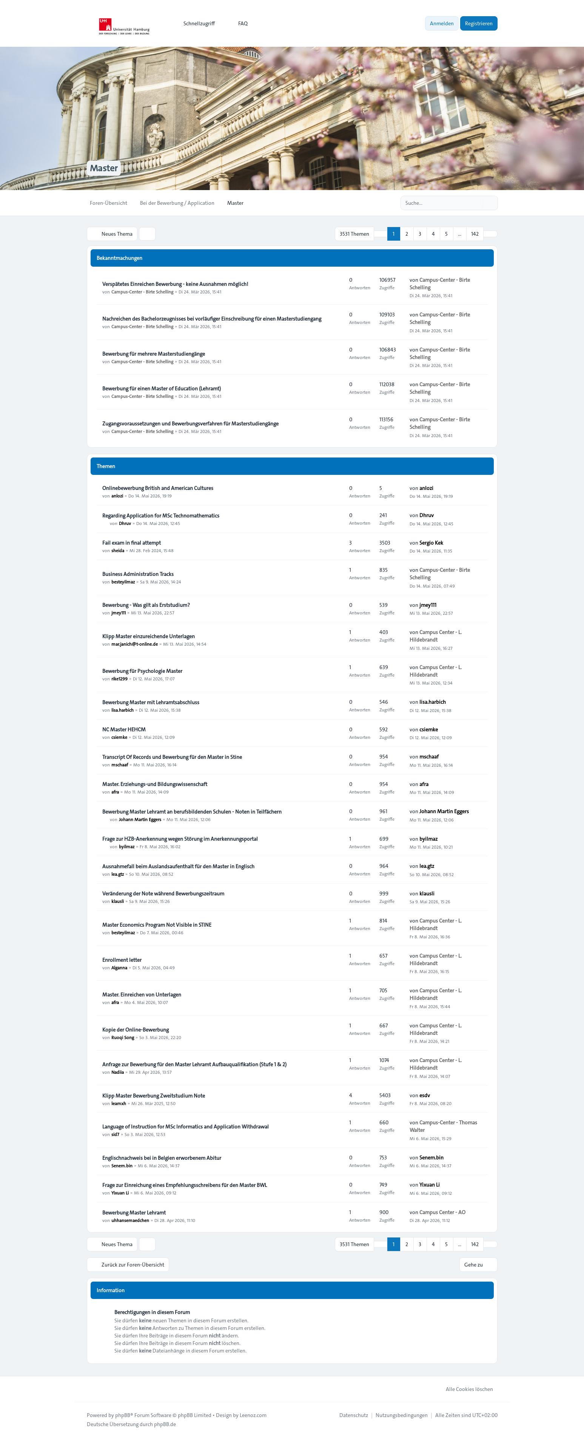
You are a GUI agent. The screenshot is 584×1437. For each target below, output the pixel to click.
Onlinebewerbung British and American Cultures (157, 488)
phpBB (122, 1415)
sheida (117, 550)
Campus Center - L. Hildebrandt (436, 635)
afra (115, 792)
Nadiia (117, 1072)
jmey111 (118, 612)
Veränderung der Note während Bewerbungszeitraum (163, 893)
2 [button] (406, 234)
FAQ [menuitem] (238, 23)
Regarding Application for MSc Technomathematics (160, 515)
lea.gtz (117, 874)
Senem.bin (122, 1165)
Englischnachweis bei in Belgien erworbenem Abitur (161, 1158)
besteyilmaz (123, 582)
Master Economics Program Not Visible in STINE (156, 925)
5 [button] (446, 234)
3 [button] (420, 234)
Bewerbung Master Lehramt (134, 1212)
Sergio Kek (431, 543)
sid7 (115, 1134)
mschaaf (119, 764)
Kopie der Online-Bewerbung (135, 1029)
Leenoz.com (253, 1415)
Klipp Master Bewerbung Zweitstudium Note (153, 1095)
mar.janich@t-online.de (134, 644)
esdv (424, 1095)
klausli (117, 901)
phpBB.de (165, 1424)
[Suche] (476, 203)
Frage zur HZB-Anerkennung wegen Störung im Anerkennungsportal (180, 839)
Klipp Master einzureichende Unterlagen (148, 636)
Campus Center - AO (442, 1212)
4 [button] (433, 234)
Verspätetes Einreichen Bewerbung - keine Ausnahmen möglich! (175, 284)
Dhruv (125, 523)
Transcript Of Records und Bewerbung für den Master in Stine (172, 757)
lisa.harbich (122, 710)
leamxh (118, 1103)
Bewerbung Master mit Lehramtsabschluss (150, 702)
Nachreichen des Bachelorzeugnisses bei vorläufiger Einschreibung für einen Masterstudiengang (211, 318)
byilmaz (126, 846)
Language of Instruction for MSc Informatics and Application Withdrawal (185, 1126)
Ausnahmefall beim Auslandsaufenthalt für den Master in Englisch (178, 866)
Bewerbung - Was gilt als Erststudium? (146, 605)
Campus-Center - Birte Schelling (142, 292)
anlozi (117, 496)
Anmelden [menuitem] (442, 23)
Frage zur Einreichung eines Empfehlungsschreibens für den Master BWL (184, 1185)
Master (104, 168)
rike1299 (119, 679)
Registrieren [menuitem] (479, 23)
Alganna (119, 967)
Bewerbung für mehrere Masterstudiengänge (153, 354)
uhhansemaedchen (130, 1220)
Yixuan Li (120, 1193)
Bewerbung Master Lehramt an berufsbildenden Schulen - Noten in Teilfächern (192, 811)
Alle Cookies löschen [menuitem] (464, 1389)
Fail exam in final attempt (131, 543)
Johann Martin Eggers (140, 819)
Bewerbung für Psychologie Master (142, 671)
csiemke (119, 737)
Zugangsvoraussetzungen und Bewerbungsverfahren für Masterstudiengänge (190, 423)
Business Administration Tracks (138, 574)
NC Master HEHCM (124, 729)
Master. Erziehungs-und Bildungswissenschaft (154, 784)
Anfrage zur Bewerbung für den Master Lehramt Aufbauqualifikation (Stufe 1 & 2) (194, 1064)
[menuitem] (195, 23)
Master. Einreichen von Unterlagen (141, 994)
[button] (490, 233)
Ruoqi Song (122, 1037)
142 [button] (475, 234)
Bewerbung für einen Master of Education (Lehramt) (161, 388)
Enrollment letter (122, 960)
